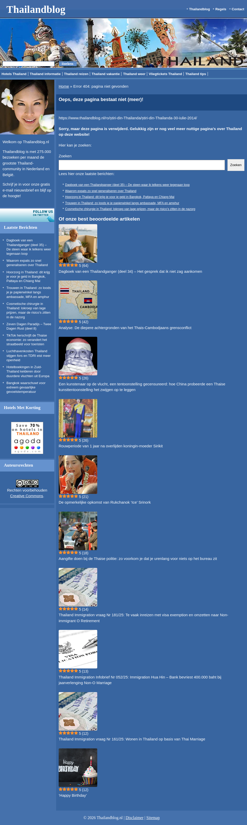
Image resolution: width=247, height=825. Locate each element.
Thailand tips (195, 74)
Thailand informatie (45, 74)
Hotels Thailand (14, 74)
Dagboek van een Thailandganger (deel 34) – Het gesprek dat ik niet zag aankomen (130, 271)
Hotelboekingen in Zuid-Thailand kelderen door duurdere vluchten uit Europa (27, 371)
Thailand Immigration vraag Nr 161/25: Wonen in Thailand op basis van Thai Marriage (132, 739)
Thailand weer (134, 74)
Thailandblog (35, 9)
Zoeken (65, 156)
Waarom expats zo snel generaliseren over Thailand (100, 191)
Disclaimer (135, 817)
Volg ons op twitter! (27, 215)
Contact (238, 9)
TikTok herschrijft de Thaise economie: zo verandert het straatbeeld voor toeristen (26, 339)
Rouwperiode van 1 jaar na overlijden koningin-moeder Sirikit (111, 446)
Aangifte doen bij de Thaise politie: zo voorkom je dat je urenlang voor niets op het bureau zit (138, 558)
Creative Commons (26, 496)
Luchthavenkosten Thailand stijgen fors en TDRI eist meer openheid (28, 355)
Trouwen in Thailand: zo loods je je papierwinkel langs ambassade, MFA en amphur (28, 292)
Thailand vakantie (106, 74)
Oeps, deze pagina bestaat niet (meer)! (101, 99)
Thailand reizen (76, 74)
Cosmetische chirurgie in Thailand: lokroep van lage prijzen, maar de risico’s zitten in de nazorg (130, 209)
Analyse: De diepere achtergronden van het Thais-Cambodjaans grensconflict (125, 327)
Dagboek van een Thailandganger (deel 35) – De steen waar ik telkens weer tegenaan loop (127, 185)
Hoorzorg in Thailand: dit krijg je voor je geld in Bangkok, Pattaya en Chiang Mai (28, 276)
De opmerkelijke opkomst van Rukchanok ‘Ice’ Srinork (105, 502)
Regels (220, 9)
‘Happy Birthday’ (73, 795)
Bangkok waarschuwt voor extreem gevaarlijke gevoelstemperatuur (26, 387)
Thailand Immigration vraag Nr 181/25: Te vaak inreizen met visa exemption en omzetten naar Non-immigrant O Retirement (143, 618)
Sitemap (153, 817)
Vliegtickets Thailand (165, 74)
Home (64, 86)
